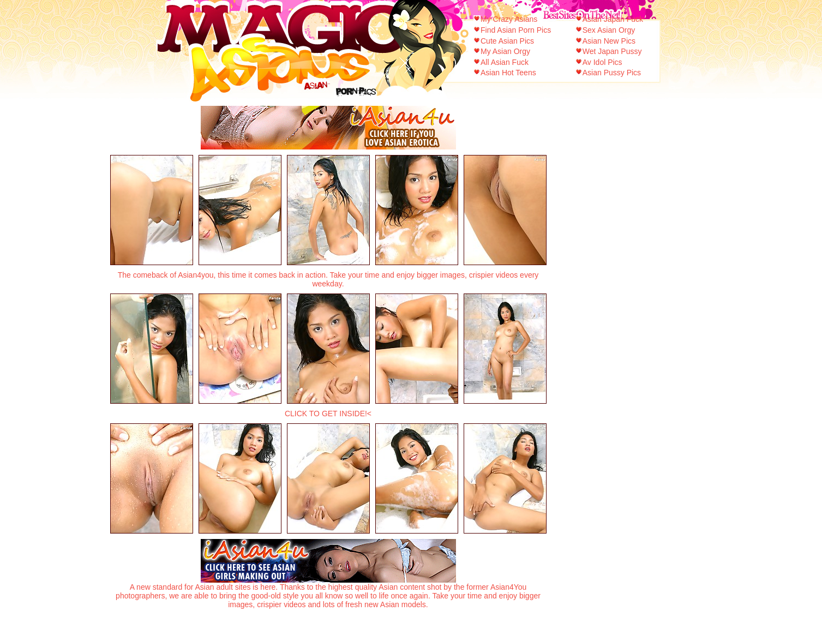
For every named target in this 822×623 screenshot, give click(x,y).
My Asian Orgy (505, 51)
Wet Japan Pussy (612, 51)
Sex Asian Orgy (609, 30)
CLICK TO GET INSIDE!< (328, 413)
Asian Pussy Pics (612, 72)
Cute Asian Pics (507, 41)
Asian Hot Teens (508, 72)
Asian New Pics (609, 41)
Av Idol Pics (602, 62)
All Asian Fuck (505, 62)
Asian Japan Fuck (613, 19)
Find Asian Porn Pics (516, 30)
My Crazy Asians (509, 19)
